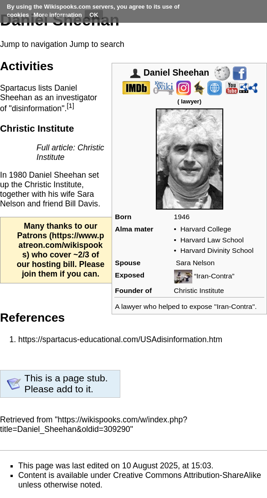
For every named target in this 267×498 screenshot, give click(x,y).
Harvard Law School (212, 240)
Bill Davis (81, 203)
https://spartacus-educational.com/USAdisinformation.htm (120, 339)
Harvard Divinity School (217, 250)
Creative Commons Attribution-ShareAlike (187, 475)
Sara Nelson (195, 263)
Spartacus (18, 87)
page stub (84, 378)
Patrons (32, 235)
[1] (70, 105)
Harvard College (205, 229)
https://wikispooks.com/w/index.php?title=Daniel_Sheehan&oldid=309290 (93, 424)
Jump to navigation (33, 44)
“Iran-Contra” (214, 276)
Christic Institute (199, 290)
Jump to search (97, 44)
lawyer (190, 101)
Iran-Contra (234, 306)
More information (58, 14)
